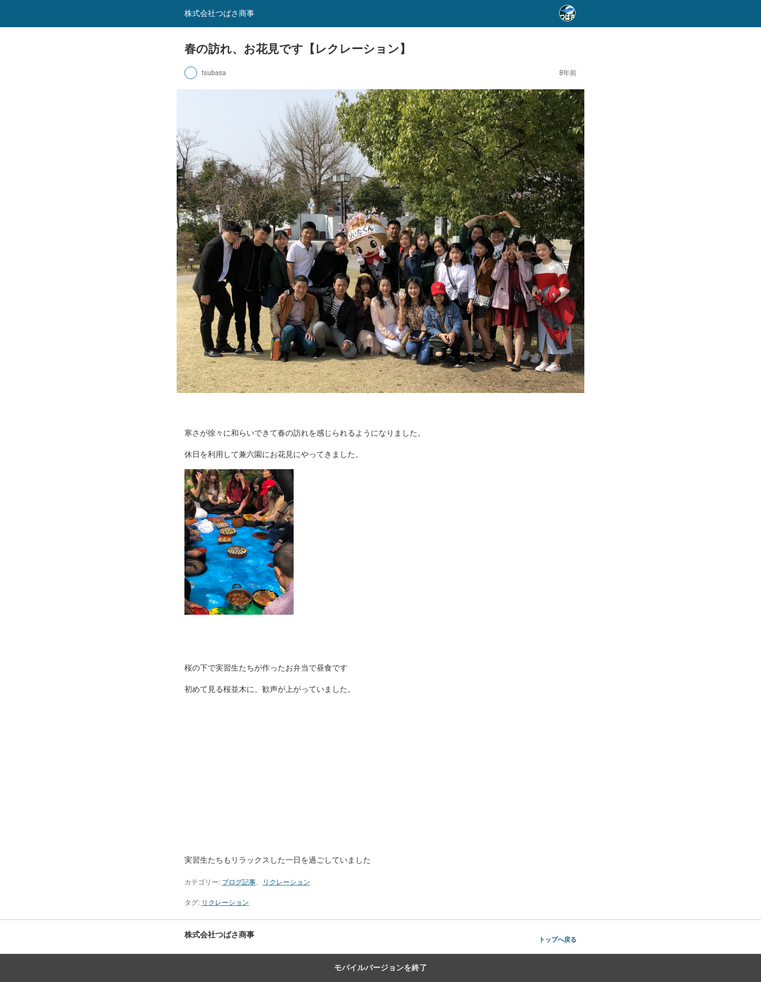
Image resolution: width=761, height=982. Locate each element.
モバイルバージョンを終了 (380, 967)
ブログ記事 (239, 882)
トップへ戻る (558, 939)
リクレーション (286, 882)
